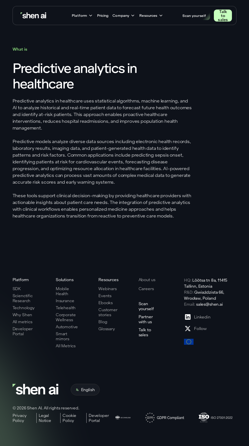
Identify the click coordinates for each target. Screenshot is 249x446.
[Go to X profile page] (197, 328)
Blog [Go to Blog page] (102, 321)
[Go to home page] (34, 16)
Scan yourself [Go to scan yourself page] (146, 306)
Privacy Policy (20, 418)
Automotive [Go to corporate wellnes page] (67, 326)
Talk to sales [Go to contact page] (223, 16)
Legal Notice (45, 418)
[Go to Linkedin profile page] (197, 317)
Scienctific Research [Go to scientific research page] (23, 298)
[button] (82, 15)
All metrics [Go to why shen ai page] (22, 321)
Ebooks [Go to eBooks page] (105, 302)
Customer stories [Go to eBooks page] (107, 312)
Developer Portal (99, 418)
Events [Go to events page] (104, 295)
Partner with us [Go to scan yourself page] (146, 319)
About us (147, 279)
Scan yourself (194, 15)
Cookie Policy (69, 418)
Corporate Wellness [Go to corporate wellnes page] (66, 317)
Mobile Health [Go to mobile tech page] (62, 291)
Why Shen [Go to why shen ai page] (22, 314)
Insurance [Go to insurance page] (65, 300)
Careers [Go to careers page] (146, 288)
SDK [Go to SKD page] (17, 288)
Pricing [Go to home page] (102, 15)
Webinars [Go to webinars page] (107, 288)
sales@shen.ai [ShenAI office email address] (209, 304)
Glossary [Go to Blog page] (106, 328)
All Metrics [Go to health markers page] (66, 345)
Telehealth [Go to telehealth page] (66, 307)
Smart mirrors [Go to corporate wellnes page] (62, 336)
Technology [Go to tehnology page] (24, 307)
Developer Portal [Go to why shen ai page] (23, 331)
